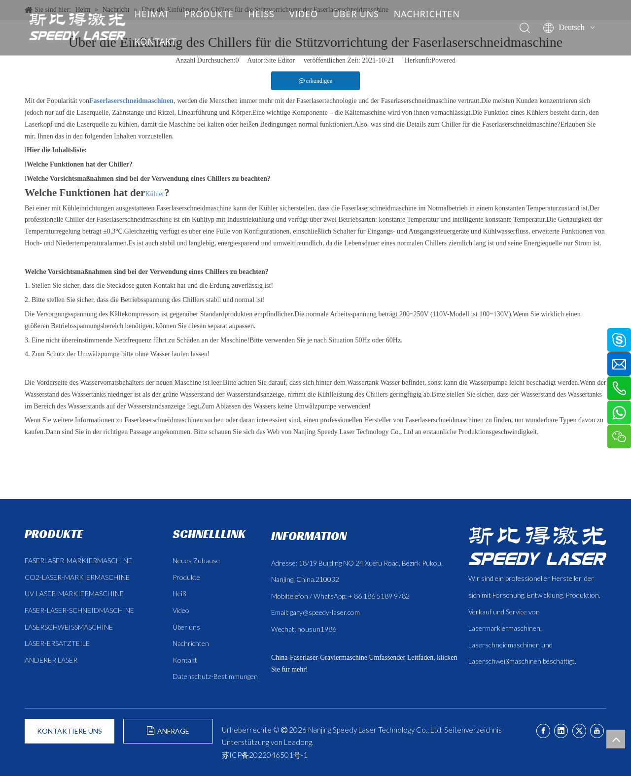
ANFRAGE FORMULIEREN (168, 734)
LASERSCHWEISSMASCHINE (69, 627)
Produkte (186, 577)
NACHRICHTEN (434, 14)
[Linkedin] (561, 731)
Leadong (298, 742)
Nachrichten (191, 643)
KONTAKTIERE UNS (69, 731)
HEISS (268, 14)
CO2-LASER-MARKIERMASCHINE (77, 577)
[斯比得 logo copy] (537, 546)
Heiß (179, 593)
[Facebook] (543, 731)
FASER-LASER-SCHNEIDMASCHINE (79, 610)
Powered (443, 60)
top (615, 739)
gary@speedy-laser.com (325, 612)
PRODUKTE (216, 14)
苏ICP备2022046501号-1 (265, 754)
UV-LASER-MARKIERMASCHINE (74, 593)
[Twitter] (579, 731)
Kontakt (185, 660)
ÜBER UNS (363, 14)
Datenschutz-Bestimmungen (215, 676)
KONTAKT (162, 41)
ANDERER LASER (51, 660)
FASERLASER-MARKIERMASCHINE (78, 560)
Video (181, 610)
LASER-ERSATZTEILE (57, 643)
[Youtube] (597, 731)
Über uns (186, 627)
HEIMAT (158, 14)
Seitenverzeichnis (473, 729)
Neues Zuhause (196, 560)
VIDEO (310, 14)
